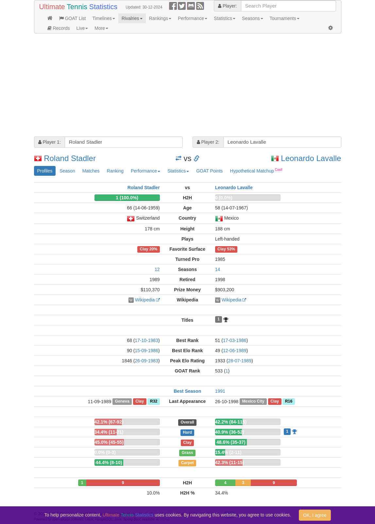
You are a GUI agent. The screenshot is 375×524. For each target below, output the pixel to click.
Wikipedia (145, 299)
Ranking (115, 170)
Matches (91, 170)
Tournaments (284, 18)
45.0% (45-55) (109, 442)
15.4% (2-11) (228, 452)
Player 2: (208, 142)
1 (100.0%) (127, 197)
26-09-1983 (146, 360)
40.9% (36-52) (229, 432)
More (101, 28)
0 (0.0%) (223, 197)
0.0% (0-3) (105, 452)
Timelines (103, 18)
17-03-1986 (235, 340)
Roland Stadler (70, 158)
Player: (227, 6)
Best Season (187, 391)
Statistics (224, 18)
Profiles (45, 170)
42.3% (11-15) (229, 462)
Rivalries (132, 18)
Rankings (160, 18)
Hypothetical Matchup (256, 170)
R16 (288, 401)
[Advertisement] (187, 86)
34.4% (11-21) (109, 432)
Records (58, 28)
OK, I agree (315, 515)
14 (217, 269)
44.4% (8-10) (109, 462)
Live (82, 28)
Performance (192, 18)
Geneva (122, 401)
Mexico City (253, 401)
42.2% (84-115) (231, 422)
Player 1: (49, 142)
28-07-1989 (239, 360)
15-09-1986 (146, 350)
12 (157, 269)
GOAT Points (209, 170)
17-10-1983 (146, 340)
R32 (153, 401)
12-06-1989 (235, 350)
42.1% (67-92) (109, 422)
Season (67, 170)
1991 (220, 391)
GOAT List (72, 18)
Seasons (252, 18)
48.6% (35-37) (231, 442)
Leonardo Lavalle (311, 158)
